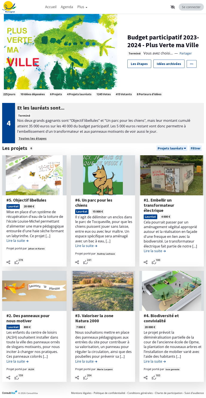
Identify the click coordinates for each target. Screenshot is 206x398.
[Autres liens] (192, 64)
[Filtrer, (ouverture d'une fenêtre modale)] (195, 148)
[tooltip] (17, 262)
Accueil (50, 7)
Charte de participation (168, 393)
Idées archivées (169, 64)
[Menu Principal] (106, 7)
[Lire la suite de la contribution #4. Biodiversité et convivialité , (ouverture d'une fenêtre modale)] (155, 361)
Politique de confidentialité (109, 393)
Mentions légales (81, 393)
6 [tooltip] (31, 148)
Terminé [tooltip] (135, 53)
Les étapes (139, 64)
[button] (173, 7)
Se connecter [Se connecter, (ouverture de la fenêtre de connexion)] (191, 7)
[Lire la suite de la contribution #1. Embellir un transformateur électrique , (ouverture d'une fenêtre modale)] (155, 251)
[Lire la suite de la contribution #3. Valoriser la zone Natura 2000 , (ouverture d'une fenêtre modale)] (86, 361)
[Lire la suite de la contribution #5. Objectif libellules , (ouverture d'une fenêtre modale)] (17, 240)
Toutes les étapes (32, 138)
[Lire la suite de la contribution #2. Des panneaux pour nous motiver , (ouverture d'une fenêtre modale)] (17, 361)
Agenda (67, 7)
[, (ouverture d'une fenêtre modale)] (34, 175)
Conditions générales (140, 393)
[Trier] (171, 148)
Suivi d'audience (194, 393)
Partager (186, 53)
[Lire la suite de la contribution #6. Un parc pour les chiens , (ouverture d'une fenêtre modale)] (86, 245)
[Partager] (8, 262)
